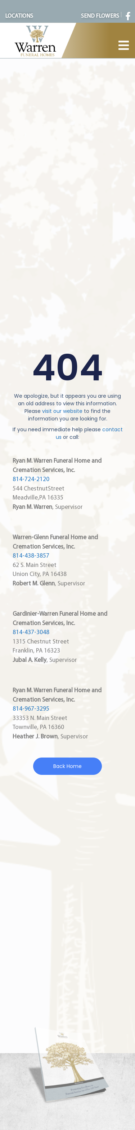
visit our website (62, 411)
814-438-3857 (31, 556)
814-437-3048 (31, 632)
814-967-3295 (31, 709)
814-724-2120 (31, 479)
